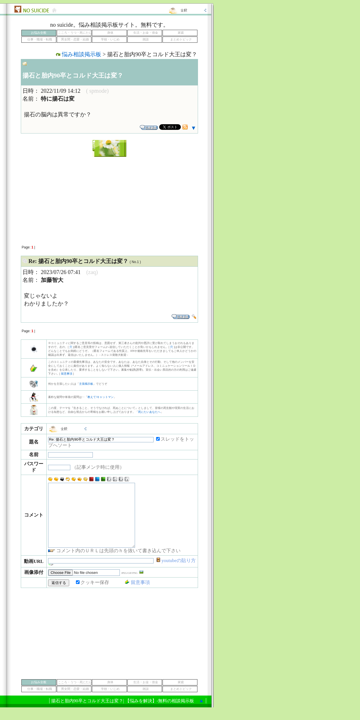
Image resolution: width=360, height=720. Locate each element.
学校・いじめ (110, 39)
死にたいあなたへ (149, 411)
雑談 (146, 39)
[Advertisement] (109, 198)
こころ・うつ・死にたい (75, 32)
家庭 (181, 32)
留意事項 (66, 373)
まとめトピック (181, 39)
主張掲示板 (86, 383)
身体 (110, 32)
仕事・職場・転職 (39, 39)
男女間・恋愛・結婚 (75, 39)
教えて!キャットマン (100, 397)
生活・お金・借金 (145, 32)
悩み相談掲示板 (81, 54)
